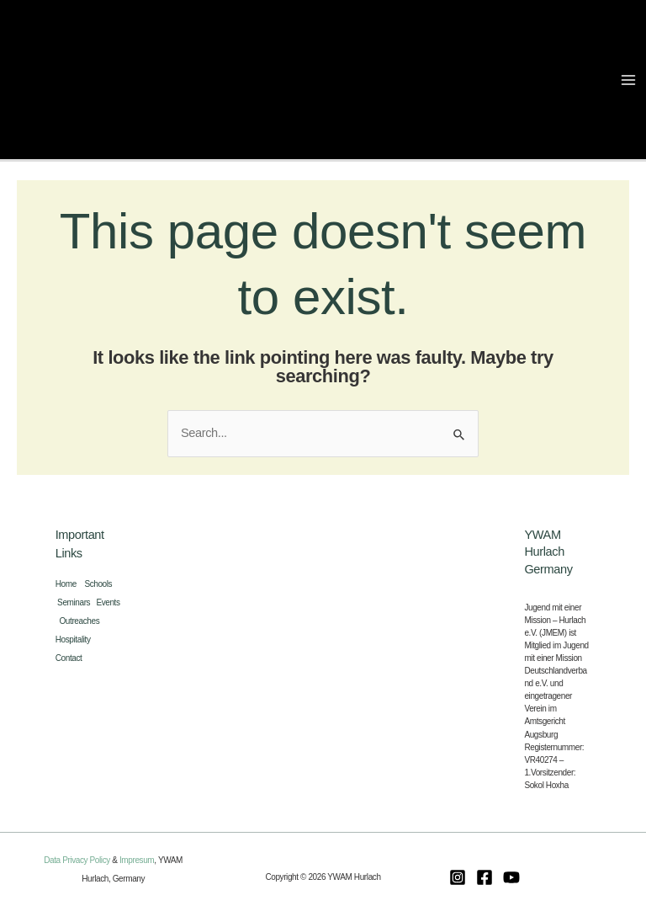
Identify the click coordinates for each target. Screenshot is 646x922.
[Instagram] (457, 877)
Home (70, 584)
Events (107, 602)
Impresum (136, 860)
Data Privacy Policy (77, 860)
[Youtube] (511, 877)
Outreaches (81, 621)
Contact (69, 658)
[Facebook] (484, 877)
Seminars (76, 602)
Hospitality (75, 639)
